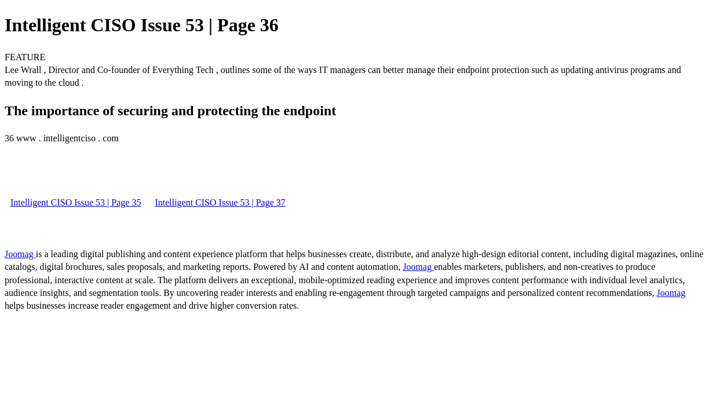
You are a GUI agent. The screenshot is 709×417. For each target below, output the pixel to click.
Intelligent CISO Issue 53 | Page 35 (75, 202)
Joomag (20, 254)
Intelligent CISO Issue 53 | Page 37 (220, 202)
